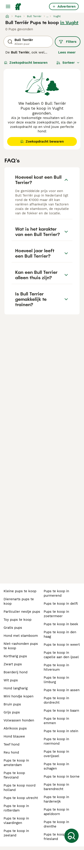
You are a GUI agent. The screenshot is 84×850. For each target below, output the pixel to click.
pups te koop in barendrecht (56, 786)
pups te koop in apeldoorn (56, 811)
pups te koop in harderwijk (56, 799)
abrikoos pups (15, 728)
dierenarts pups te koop (19, 601)
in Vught (69, 22)
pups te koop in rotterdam (16, 808)
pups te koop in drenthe (56, 824)
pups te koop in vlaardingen (16, 820)
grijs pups (12, 712)
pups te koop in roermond (56, 741)
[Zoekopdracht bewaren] (71, 836)
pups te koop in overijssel (56, 754)
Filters (67, 41)
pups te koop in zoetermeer (56, 614)
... (47, 16)
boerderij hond (15, 672)
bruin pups (12, 704)
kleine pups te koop (20, 591)
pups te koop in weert (62, 645)
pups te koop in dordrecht (56, 700)
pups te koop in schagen (56, 766)
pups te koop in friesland (56, 836)
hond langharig (16, 688)
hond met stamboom (21, 636)
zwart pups (13, 664)
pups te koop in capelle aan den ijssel (61, 655)
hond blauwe (14, 736)
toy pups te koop (17, 620)
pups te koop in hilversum (56, 667)
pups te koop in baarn (61, 711)
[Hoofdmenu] (8, 6)
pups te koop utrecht (21, 798)
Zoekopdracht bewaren (25, 63)
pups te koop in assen (62, 690)
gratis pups (13, 628)
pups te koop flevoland (14, 775)
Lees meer (67, 52)
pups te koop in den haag (60, 634)
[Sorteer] (68, 62)
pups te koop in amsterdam (16, 762)
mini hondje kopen (18, 696)
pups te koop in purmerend (56, 593)
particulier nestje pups (22, 612)
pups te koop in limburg (56, 680)
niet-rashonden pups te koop (21, 646)
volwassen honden (19, 720)
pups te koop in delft (61, 604)
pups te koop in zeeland (16, 833)
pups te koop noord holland (19, 787)
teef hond (11, 744)
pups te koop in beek (61, 624)
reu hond (11, 752)
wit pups (11, 680)
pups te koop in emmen (56, 721)
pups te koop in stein (61, 731)
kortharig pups (15, 656)
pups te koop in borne (62, 776)
